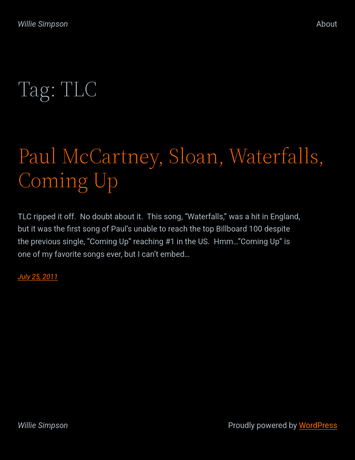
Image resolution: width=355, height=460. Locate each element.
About (326, 23)
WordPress (318, 425)
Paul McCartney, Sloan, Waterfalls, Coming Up (171, 168)
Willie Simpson (43, 23)
